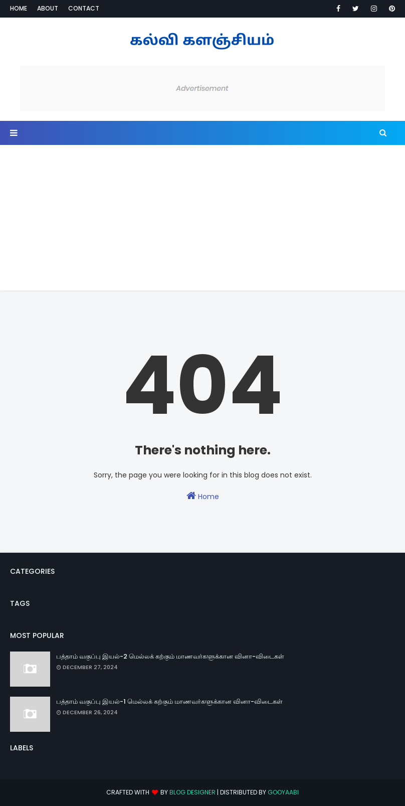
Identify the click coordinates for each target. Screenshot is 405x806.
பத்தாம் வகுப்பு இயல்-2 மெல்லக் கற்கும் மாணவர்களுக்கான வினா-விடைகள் (170, 656)
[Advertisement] (202, 220)
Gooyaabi (283, 792)
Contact (83, 8)
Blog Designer (192, 792)
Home (18, 8)
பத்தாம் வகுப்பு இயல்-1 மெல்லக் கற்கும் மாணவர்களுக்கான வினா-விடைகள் (169, 701)
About (47, 8)
